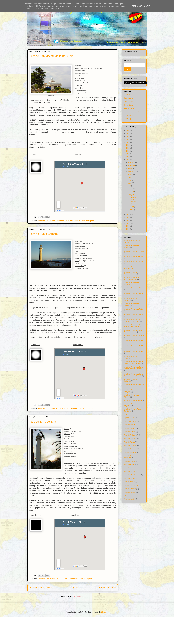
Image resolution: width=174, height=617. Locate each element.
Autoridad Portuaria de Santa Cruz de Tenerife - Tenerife (133, 375)
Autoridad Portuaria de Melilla (133, 346)
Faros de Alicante (129, 428)
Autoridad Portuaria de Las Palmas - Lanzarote (133, 331)
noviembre (131, 165)
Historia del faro (129, 98)
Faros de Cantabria (72, 221)
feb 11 (132, 207)
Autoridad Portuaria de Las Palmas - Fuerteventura (133, 320)
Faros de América (130, 432)
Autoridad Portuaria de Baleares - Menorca (131, 278)
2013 (128, 214)
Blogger (104, 612)
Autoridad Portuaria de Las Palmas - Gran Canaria (133, 326)
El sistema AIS (128, 115)
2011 (128, 220)
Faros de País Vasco (131, 485)
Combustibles (128, 105)
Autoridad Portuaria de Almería (134, 256)
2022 (128, 136)
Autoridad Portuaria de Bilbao (133, 288)
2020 (128, 142)
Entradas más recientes (40, 587)
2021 (128, 139)
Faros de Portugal (130, 489)
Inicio (75, 587)
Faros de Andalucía (71, 408)
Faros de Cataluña (130, 452)
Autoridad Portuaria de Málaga (49, 579)
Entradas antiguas (107, 587)
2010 (128, 223)
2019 (128, 145)
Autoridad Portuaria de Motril (133, 351)
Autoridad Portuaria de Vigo (133, 400)
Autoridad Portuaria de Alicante (134, 251)
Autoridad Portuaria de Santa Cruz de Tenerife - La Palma (133, 368)
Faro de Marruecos (130, 421)
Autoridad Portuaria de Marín (133, 341)
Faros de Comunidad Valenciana (131, 457)
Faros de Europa (129, 464)
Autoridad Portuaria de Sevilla (134, 385)
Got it (147, 6)
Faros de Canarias (130, 445)
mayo (130, 183)
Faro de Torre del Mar (42, 421)
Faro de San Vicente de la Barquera (51, 56)
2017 (128, 151)
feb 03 (132, 210)
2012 (128, 217)
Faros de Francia (129, 468)
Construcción (128, 101)
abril (129, 186)
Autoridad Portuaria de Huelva (134, 314)
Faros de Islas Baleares (132, 475)
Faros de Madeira (130, 478)
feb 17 (132, 191)
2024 (128, 130)
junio (130, 180)
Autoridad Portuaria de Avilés (133, 261)
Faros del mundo (129, 492)
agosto (130, 174)
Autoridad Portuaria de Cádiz (133, 293)
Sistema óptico (129, 108)
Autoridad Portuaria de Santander (51, 221)
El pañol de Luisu (129, 418)
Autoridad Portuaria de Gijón (133, 309)
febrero (130, 189)
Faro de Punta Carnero (43, 234)
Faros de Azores (129, 442)
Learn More (136, 6)
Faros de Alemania (130, 425)
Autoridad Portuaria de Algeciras (50, 408)
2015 (128, 157)
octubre (130, 168)
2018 (128, 148)
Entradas (127, 95)
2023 (128, 133)
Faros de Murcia (129, 482)
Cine (125, 414)
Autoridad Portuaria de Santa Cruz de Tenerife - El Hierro (133, 362)
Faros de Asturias (129, 438)
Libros (126, 495)
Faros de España (87, 221)
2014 (128, 160)
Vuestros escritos (129, 499)
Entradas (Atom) (78, 596)
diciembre (131, 162)
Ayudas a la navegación (132, 112)
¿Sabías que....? (129, 119)
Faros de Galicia (129, 471)
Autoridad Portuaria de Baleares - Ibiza (131, 268)
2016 (128, 154)
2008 (128, 229)
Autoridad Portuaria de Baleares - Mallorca (131, 273)
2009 (128, 226)
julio (129, 177)
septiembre (132, 171)
